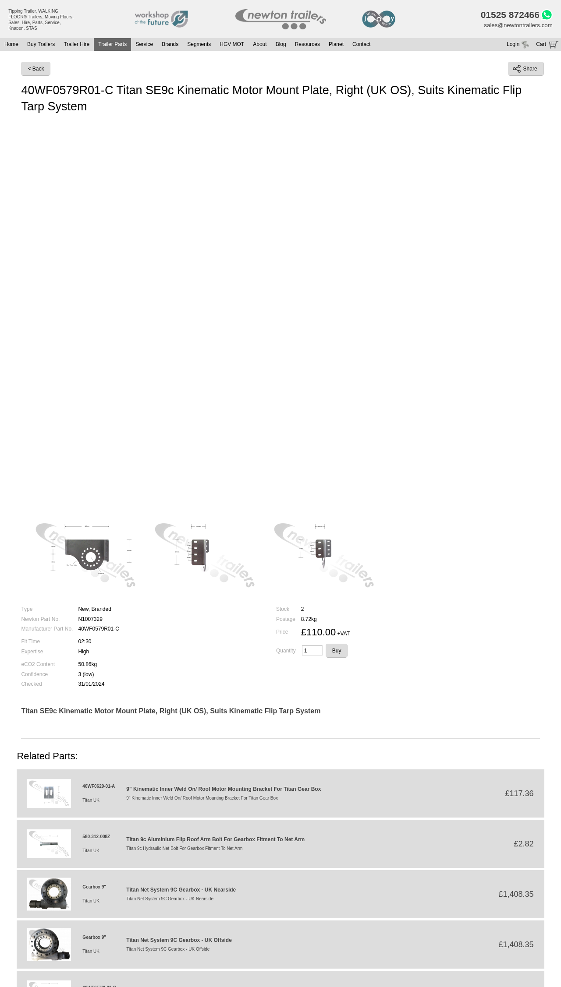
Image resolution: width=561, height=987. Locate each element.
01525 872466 (507, 15)
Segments (199, 46)
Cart (541, 46)
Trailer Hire (76, 46)
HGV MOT (232, 46)
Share (525, 70)
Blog (281, 46)
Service (144, 46)
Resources (307, 46)
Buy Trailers (41, 46)
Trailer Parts (112, 46)
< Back (36, 70)
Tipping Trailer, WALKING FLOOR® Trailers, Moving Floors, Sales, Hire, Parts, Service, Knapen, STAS (41, 20)
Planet (336, 46)
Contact (361, 46)
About (259, 46)
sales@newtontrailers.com (516, 26)
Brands (170, 46)
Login (513, 46)
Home (11, 46)
